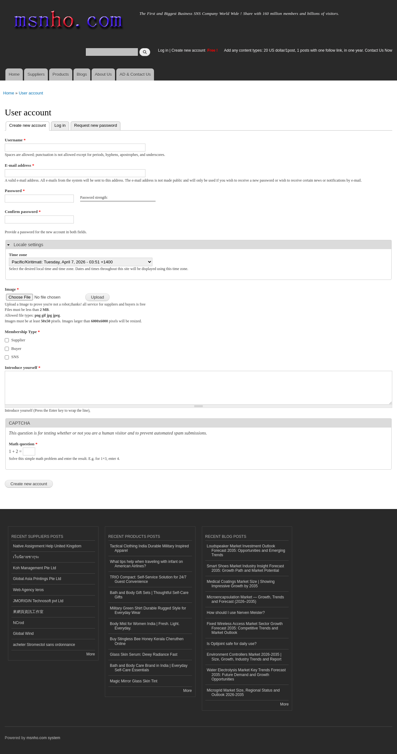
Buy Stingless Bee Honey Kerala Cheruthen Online (147, 641)
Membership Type (22, 331)
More (90, 654)
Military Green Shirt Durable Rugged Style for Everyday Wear (148, 610)
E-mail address (19, 165)
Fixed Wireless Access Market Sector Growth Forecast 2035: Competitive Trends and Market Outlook (245, 628)
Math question (23, 443)
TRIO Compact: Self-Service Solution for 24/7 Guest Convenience (148, 579)
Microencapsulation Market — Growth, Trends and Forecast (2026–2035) (245, 599)
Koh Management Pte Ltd (34, 568)
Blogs (82, 74)
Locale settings (28, 244)
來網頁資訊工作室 (28, 611)
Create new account (188, 50)
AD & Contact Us (135, 74)
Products (61, 74)
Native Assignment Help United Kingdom (47, 546)
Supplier (18, 340)
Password (15, 190)
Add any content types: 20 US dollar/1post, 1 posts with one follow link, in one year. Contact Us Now (308, 50)
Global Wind (23, 633)
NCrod (18, 623)
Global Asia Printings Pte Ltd (37, 579)
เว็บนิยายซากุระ (26, 557)
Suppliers (36, 74)
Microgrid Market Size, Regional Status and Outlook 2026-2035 (243, 692)
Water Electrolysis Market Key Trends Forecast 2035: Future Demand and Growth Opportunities (246, 674)
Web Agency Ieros (28, 590)
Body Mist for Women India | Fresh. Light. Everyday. (145, 626)
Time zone (18, 254)
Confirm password (23, 211)
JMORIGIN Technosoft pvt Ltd (38, 601)
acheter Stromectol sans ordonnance (44, 644)
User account (31, 93)
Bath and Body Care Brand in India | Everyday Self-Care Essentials (149, 667)
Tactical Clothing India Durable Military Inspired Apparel (149, 548)
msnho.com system (43, 738)
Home (14, 74)
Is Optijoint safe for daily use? (232, 643)
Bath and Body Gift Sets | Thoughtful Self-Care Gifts (149, 594)
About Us (103, 74)
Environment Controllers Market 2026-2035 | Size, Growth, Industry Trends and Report (244, 656)
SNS (15, 356)
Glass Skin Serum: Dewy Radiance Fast (143, 654)
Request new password (95, 125)
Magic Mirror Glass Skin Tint (133, 681)
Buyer (16, 348)
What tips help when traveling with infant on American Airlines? (146, 563)
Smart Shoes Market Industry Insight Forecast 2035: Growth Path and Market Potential (245, 568)
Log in (163, 50)
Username (15, 140)
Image (12, 289)
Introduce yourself (22, 367)
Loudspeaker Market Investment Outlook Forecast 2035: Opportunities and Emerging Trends (246, 550)
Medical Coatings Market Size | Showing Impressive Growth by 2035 (241, 583)
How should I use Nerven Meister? (236, 612)
